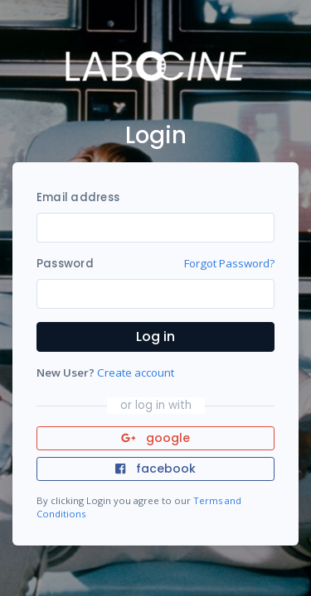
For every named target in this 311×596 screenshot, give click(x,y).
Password (65, 264)
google (155, 438)
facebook (155, 468)
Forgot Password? (229, 263)
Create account (135, 372)
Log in (155, 336)
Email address (77, 197)
